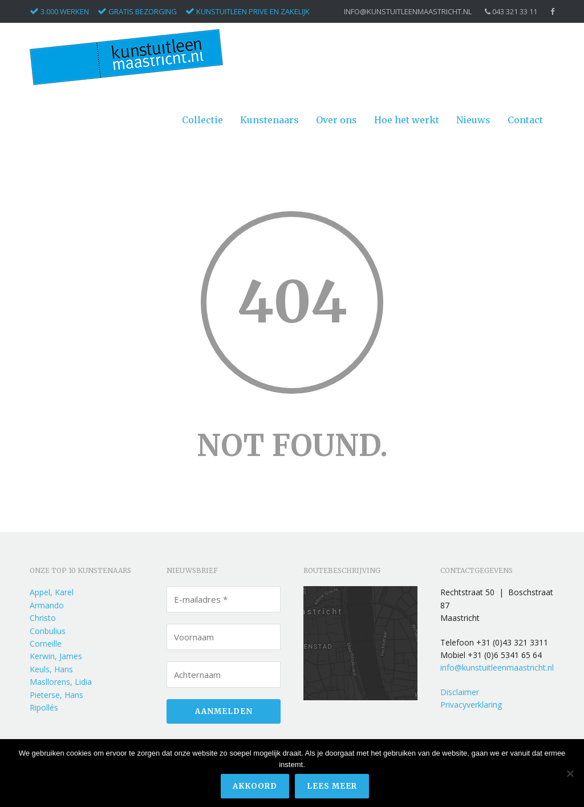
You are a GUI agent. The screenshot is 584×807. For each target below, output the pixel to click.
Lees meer (332, 786)
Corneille (46, 643)
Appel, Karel (52, 592)
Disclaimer (459, 692)
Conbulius (48, 631)
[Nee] (569, 773)
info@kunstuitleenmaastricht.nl (408, 11)
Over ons (336, 120)
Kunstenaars (269, 120)
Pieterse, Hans (56, 694)
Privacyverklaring (471, 704)
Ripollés (44, 707)
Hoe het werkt (406, 120)
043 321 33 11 (511, 11)
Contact (525, 120)
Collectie (202, 120)
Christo (43, 617)
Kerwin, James (56, 656)
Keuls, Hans (51, 669)
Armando (47, 605)
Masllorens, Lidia (61, 681)
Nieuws (473, 120)
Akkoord (255, 786)
